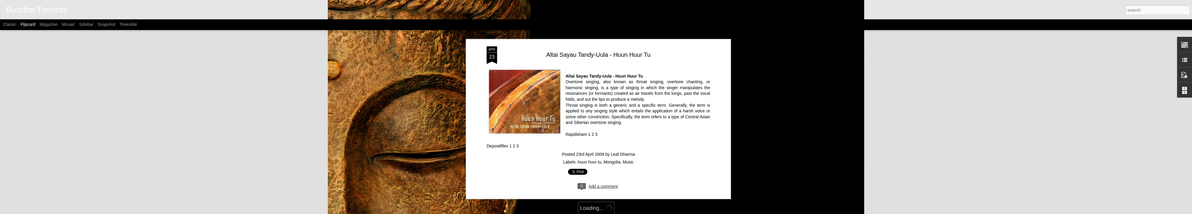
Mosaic (68, 24)
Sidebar (86, 24)
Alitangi (603, 211)
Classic (9, 24)
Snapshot (106, 24)
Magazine (49, 24)
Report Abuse (652, 211)
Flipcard (28, 24)
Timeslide (128, 24)
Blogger (634, 211)
